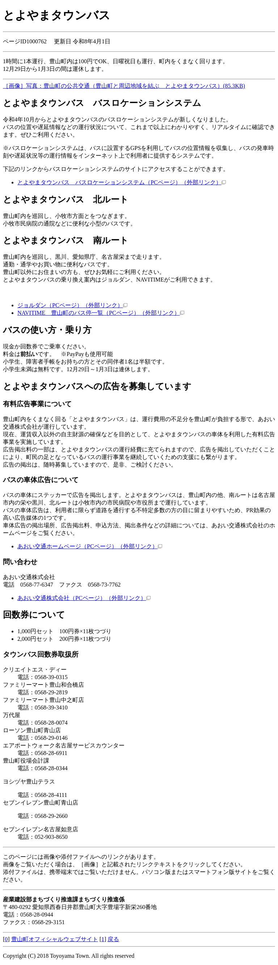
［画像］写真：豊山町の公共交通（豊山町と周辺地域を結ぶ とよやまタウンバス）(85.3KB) (124, 86)
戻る (113, 939)
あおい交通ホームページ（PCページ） (89, 546)
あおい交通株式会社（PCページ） (84, 598)
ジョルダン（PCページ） (72, 305)
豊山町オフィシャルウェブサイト (54, 939)
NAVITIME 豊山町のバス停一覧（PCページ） (100, 313)
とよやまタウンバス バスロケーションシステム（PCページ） (121, 182)
